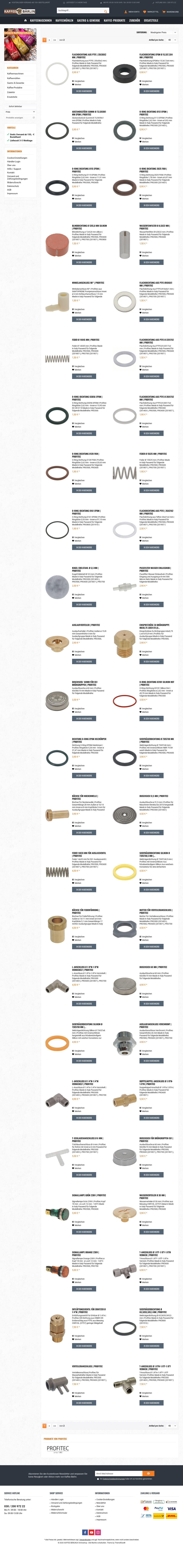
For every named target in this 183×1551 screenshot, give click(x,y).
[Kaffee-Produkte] (114, 20)
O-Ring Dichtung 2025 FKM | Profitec (153, 170)
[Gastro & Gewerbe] (88, 20)
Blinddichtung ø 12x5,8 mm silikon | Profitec (89, 227)
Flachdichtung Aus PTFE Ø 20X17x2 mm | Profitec (157, 398)
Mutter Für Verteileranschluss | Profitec (156, 911)
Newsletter (101, 1503)
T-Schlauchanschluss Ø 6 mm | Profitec (87, 1139)
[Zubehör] (134, 20)
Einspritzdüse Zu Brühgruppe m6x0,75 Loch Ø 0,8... (154, 626)
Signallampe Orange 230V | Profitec (85, 1253)
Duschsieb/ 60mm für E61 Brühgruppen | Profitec (84, 683)
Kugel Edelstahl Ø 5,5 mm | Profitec (85, 569)
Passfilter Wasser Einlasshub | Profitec (155, 569)
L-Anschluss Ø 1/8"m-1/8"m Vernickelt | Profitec (85, 968)
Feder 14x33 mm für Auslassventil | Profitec (89, 854)
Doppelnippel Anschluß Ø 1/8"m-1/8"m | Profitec (156, 1082)
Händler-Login (13, 161)
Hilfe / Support (14, 169)
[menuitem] (170, 12)
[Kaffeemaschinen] (41, 20)
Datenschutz (13, 186)
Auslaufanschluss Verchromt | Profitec (155, 1025)
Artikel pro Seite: (156, 40)
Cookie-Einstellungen (17, 158)
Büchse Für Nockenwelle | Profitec (85, 797)
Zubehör (11, 92)
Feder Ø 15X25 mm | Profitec (153, 453)
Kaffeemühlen (13, 78)
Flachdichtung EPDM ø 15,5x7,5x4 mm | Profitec (156, 56)
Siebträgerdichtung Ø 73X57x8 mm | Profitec (157, 740)
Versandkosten (85, 1540)
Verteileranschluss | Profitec (87, 1366)
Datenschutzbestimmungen (114, 1479)
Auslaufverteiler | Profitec (86, 625)
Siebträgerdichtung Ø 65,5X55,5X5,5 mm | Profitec (153, 1310)
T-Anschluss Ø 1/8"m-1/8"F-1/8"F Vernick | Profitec (155, 1367)
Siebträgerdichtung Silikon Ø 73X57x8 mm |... (87, 1025)
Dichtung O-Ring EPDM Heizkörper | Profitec (89, 740)
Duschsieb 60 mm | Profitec (153, 967)
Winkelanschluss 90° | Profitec (88, 282)
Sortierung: (142, 32)
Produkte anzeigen (20, 117)
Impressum (12, 193)
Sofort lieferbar (15, 106)
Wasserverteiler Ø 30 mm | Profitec (153, 1196)
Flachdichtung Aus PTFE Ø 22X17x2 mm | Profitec (157, 341)
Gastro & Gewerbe (15, 83)
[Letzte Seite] (54, 40)
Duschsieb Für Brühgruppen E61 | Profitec (156, 1139)
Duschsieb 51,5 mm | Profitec (154, 796)
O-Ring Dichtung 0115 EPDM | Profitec (86, 170)
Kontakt (10, 172)
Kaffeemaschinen (15, 73)
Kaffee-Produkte (14, 87)
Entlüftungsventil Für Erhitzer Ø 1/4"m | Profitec (89, 1310)
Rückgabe (55, 1506)
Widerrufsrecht (14, 182)
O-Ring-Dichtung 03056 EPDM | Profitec (87, 398)
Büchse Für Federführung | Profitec (85, 911)
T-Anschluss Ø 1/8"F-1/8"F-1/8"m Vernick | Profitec (155, 1253)
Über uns (11, 165)
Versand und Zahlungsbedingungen (17, 177)
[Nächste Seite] (49, 40)
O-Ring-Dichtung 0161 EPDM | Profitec (86, 512)
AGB (9, 190)
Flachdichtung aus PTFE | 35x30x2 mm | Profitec (89, 56)
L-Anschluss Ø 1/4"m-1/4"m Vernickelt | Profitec (85, 1082)
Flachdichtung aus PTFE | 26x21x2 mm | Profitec (156, 512)
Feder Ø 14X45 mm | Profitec (85, 339)
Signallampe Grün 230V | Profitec (89, 1195)
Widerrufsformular (59, 1513)
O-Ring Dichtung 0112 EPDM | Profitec (154, 113)
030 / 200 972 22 (14, 1506)
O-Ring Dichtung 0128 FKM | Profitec (85, 455)
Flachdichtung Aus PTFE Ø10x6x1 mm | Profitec (156, 284)
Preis (8, 112)
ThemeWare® (120, 1543)
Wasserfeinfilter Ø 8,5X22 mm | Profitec (155, 227)
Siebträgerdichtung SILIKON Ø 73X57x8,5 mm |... (155, 854)
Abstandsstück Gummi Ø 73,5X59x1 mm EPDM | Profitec (89, 113)
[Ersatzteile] (151, 20)
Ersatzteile (12, 97)
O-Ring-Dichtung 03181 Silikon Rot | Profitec (157, 683)
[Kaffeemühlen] (64, 20)
